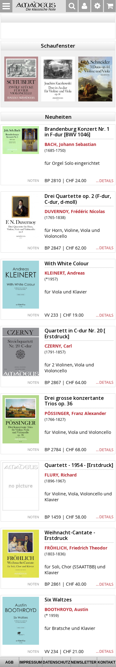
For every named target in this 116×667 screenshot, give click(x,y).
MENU (6, 6)
